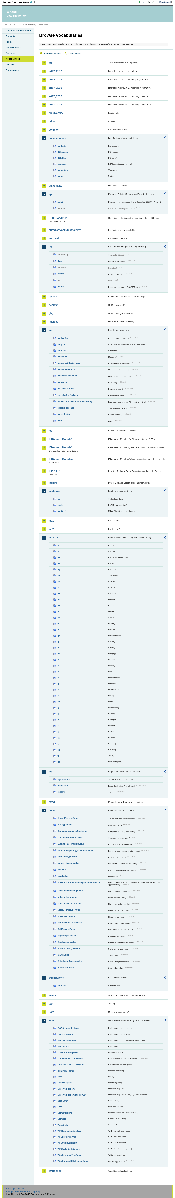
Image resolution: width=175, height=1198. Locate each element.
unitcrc (60, 286)
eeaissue (61, 164)
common (54, 129)
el (58, 611)
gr (58, 641)
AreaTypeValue (64, 824)
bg (58, 569)
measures (62, 356)
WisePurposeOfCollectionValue (72, 1161)
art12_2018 (55, 79)
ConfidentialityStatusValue (70, 1058)
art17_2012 (55, 96)
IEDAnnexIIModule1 (60, 439)
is (58, 665)
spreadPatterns (64, 414)
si (58, 744)
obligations (62, 170)
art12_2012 (55, 71)
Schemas (10, 53)
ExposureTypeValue (67, 857)
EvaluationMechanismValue (70, 844)
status (60, 176)
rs (58, 732)
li (58, 678)
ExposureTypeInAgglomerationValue (75, 850)
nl (58, 708)
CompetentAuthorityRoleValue (72, 831)
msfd (52, 802)
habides (53, 321)
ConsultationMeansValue (69, 837)
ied (50, 430)
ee (58, 605)
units (59, 420)
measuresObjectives (67, 375)
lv (58, 696)
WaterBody (62, 1125)
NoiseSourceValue (66, 916)
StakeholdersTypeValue (68, 948)
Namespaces (12, 70)
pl (58, 714)
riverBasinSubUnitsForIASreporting (74, 401)
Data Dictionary (29, 25)
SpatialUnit (62, 1101)
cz (58, 587)
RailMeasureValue (66, 929)
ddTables (61, 158)
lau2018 (53, 537)
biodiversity (56, 113)
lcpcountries (63, 779)
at (58, 551)
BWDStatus (63, 1046)
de (58, 593)
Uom (59, 1107)
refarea (60, 273)
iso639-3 (61, 869)
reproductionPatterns (67, 395)
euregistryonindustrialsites (65, 230)
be (58, 563)
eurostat (54, 238)
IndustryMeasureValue (68, 863)
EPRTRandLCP (58, 218)
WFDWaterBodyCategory (69, 1149)
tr (58, 756)
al (58, 545)
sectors (61, 792)
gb (58, 635)
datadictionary (57, 138)
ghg (51, 313)
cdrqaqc (61, 344)
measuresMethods (66, 369)
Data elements (13, 47)
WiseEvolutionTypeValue (69, 1155)
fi (58, 623)
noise (52, 810)
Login (143, 2)
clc (58, 499)
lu (58, 689)
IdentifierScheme (65, 1071)
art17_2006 (55, 88)
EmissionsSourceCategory (70, 1065)
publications (56, 977)
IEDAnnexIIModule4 (60, 459)
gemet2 (53, 305)
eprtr (51, 194)
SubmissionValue (65, 967)
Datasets (10, 36)
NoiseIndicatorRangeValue (70, 890)
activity (60, 202)
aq (50, 62)
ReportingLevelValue (67, 935)
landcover (55, 491)
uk (58, 762)
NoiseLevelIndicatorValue (69, 903)
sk (58, 750)
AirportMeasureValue (67, 818)
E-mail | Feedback (15, 1188)
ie (58, 659)
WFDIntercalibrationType (69, 1131)
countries (62, 350)
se (58, 738)
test (51, 1003)
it (58, 672)
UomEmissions (64, 1113)
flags (59, 261)
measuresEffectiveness (68, 363)
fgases (53, 296)
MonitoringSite (64, 1083)
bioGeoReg (62, 338)
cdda (52, 121)
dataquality (55, 185)
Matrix (60, 1077)
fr (58, 629)
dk (58, 599)
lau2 (51, 529)
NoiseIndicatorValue (67, 897)
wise (51, 1020)
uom (51, 1012)
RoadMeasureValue (66, 942)
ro (58, 726)
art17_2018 (55, 104)
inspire (53, 483)
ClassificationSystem (67, 1052)
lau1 (51, 520)
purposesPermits (65, 388)
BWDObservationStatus (68, 1028)
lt (58, 684)
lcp (50, 771)
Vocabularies (13, 59)
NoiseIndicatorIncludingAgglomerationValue (78, 882)
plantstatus (62, 785)
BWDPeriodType (65, 1034)
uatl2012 (61, 511)
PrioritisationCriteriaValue (69, 923)
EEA (19, 2)
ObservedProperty (66, 1089)
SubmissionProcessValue (69, 961)
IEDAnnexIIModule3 (60, 447)
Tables (9, 42)
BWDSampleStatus (66, 1040)
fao (50, 246)
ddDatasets (62, 152)
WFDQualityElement (67, 1143)
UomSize (61, 1119)
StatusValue (63, 955)
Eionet (18, 25)
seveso (53, 995)
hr (58, 647)
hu (58, 654)
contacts (61, 146)
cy (58, 581)
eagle (60, 505)
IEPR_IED (54, 471)
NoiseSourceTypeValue (68, 910)
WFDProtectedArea (66, 1137)
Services (10, 64)
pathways (62, 382)
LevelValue (62, 876)
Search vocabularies (52, 54)
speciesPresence (65, 408)
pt (58, 720)
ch (58, 575)
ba (58, 557)
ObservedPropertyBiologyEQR (72, 1095)
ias (50, 330)
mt (58, 702)
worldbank (55, 1171)
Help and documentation (18, 30)
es (58, 617)
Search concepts (75, 54)
